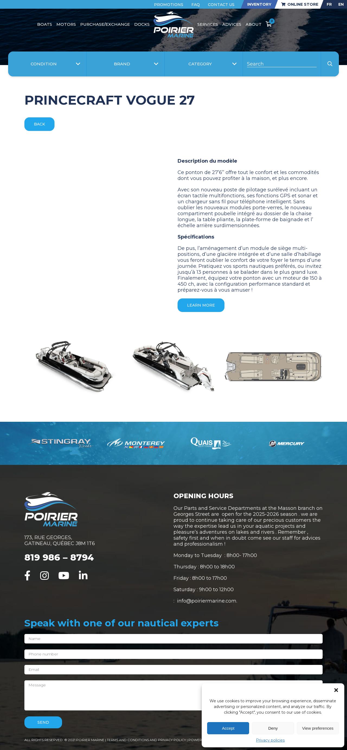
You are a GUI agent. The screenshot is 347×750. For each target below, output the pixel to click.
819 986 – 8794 (59, 557)
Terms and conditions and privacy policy (147, 740)
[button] (336, 690)
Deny (273, 728)
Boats (44, 24)
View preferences (318, 728)
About (254, 24)
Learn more (201, 305)
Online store (299, 4)
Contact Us (221, 4)
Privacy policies (270, 740)
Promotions (168, 4)
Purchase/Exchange (105, 24)
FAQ (195, 4)
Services (207, 24)
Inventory (259, 4)
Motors (66, 24)
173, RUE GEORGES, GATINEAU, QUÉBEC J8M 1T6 (59, 540)
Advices (231, 24)
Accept (228, 728)
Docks (142, 24)
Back (39, 124)
